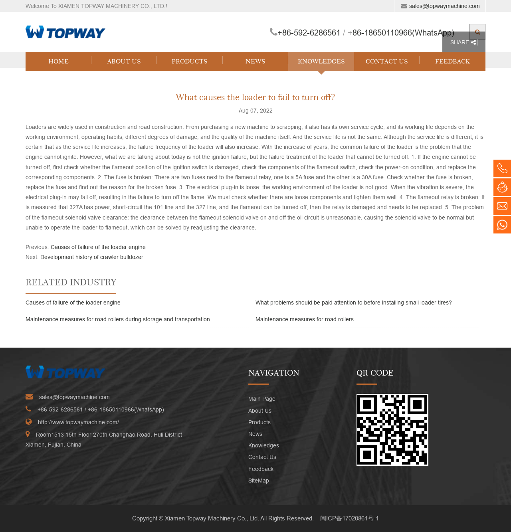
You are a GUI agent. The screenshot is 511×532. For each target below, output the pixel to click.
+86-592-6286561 (309, 32)
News (255, 61)
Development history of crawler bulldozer (91, 257)
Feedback (452, 61)
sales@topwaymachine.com (444, 6)
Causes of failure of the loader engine (98, 247)
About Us (124, 61)
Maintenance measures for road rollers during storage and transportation (118, 319)
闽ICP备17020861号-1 (349, 518)
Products (190, 61)
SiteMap (258, 480)
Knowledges (321, 61)
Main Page (261, 399)
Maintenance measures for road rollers (305, 319)
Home (58, 61)
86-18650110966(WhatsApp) (403, 32)
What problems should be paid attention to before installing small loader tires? (354, 302)
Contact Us (387, 61)
